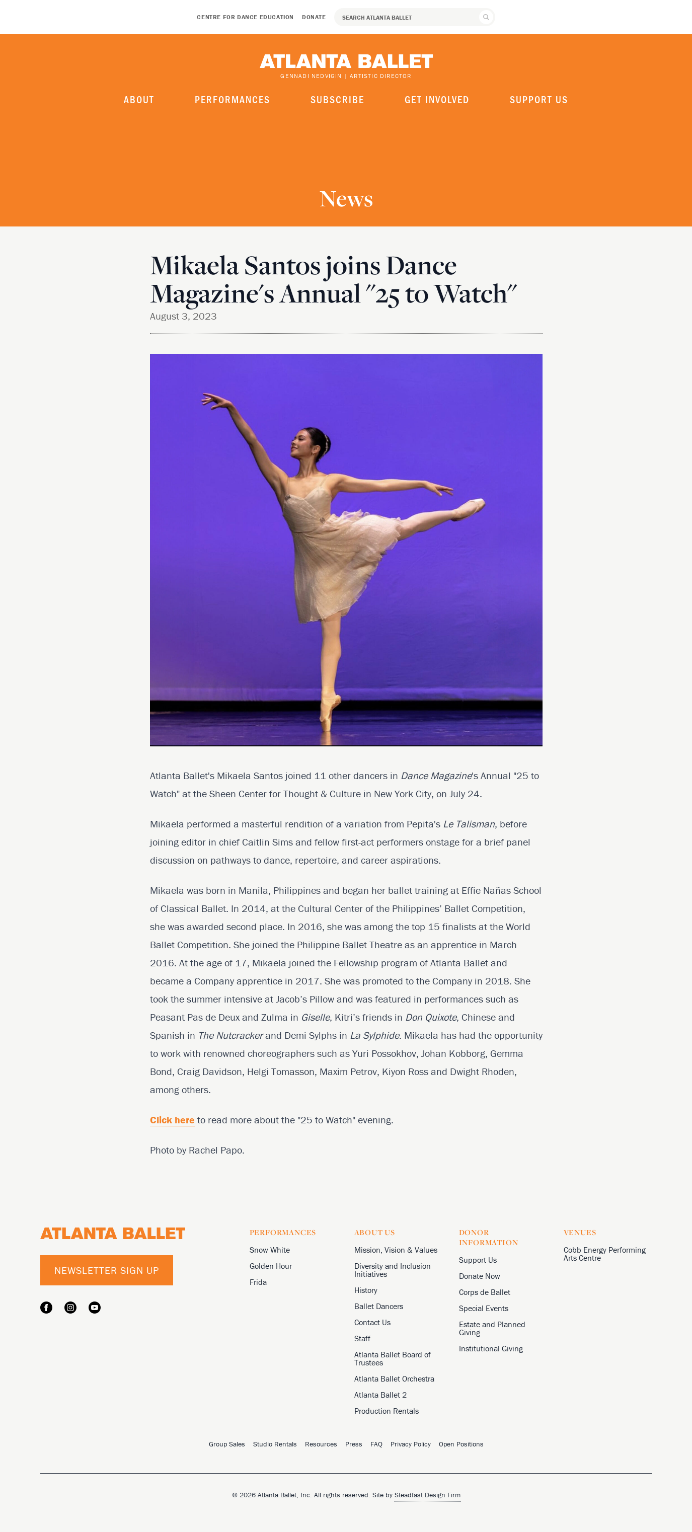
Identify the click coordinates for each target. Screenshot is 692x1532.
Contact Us (372, 1322)
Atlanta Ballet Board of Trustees (392, 1358)
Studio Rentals (275, 1443)
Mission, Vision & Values (395, 1250)
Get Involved (437, 99)
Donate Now (479, 1276)
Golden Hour (271, 1266)
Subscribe (337, 99)
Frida (258, 1282)
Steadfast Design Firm (427, 1494)
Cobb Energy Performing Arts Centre (605, 1254)
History (365, 1290)
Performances (232, 99)
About (139, 99)
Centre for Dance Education (245, 17)
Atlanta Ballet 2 (380, 1395)
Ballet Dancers (378, 1306)
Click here (172, 1119)
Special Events (483, 1308)
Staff (362, 1338)
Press (353, 1443)
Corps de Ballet (484, 1292)
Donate (314, 17)
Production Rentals (386, 1411)
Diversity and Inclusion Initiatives (392, 1270)
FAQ (376, 1443)
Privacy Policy (411, 1443)
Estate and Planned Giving (492, 1328)
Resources (321, 1443)
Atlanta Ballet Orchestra (394, 1378)
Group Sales (227, 1443)
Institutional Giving (491, 1348)
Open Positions (461, 1443)
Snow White (270, 1250)
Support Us (539, 99)
